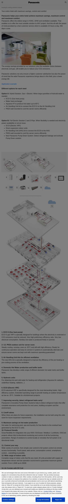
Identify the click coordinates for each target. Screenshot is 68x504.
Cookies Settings (8, 499)
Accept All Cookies (43, 499)
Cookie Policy (48, 491)
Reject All (58, 499)
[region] (34, 487)
